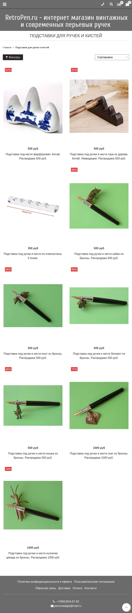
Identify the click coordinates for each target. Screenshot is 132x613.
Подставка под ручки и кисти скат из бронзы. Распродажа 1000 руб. (99, 455)
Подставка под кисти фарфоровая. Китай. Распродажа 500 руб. (33, 156)
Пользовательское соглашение (94, 581)
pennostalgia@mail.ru (67, 605)
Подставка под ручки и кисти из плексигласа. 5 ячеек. (33, 256)
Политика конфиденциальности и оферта (45, 581)
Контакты (90, 588)
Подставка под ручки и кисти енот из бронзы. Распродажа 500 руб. (33, 355)
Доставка (64, 588)
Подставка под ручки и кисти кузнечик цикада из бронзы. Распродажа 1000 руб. (33, 555)
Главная (7, 47)
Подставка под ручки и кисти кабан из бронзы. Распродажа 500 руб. (99, 256)
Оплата (77, 588)
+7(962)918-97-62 (67, 601)
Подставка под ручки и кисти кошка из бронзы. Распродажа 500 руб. (33, 455)
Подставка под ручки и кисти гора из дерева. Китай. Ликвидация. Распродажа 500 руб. (99, 156)
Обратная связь (45, 588)
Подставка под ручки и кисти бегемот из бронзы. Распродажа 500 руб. (99, 355)
